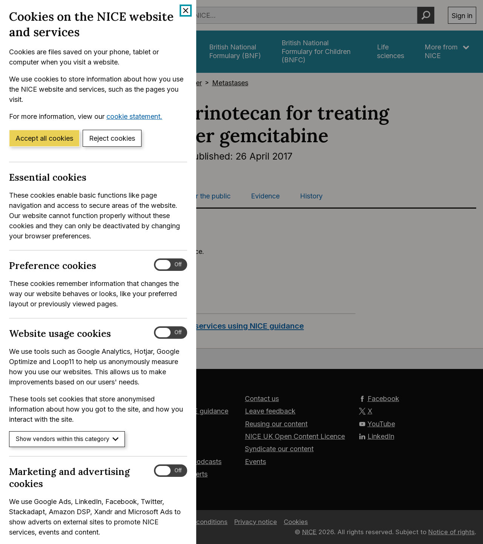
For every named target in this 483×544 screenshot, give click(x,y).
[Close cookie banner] (185, 10)
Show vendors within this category (66, 439)
